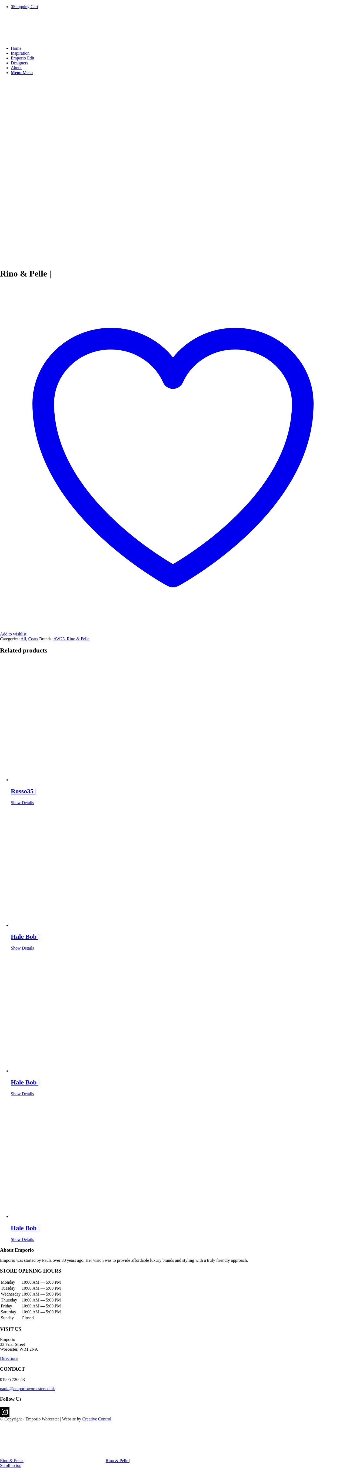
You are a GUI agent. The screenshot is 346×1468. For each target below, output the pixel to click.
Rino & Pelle (78, 639)
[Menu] (22, 72)
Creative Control (96, 1419)
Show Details (22, 802)
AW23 (59, 639)
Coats (33, 639)
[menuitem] (178, 48)
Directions (9, 1358)
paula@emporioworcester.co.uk (27, 1388)
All (23, 639)
